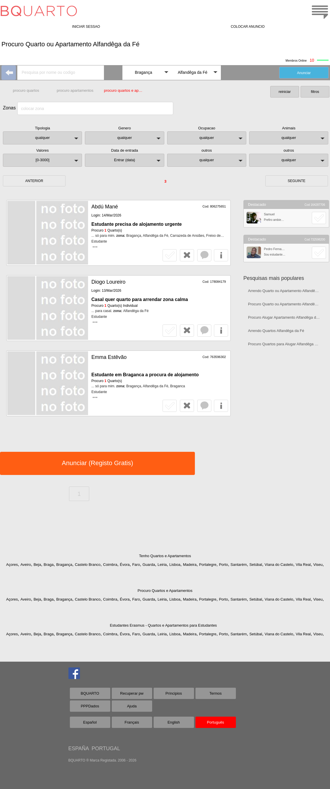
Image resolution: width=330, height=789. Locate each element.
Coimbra (110, 564)
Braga (49, 564)
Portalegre (208, 564)
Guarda (149, 564)
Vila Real (303, 564)
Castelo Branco (87, 564)
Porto (223, 564)
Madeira (190, 564)
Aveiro (25, 564)
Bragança (64, 564)
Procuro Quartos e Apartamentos (164, 590)
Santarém (238, 564)
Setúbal (255, 564)
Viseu (317, 564)
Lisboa (174, 564)
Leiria (162, 564)
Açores (12, 564)
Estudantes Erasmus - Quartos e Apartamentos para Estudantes (163, 625)
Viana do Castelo (279, 564)
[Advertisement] (286, 392)
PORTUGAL (106, 748)
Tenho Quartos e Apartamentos (165, 556)
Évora (125, 564)
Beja (37, 564)
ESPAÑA (78, 748)
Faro (136, 564)
